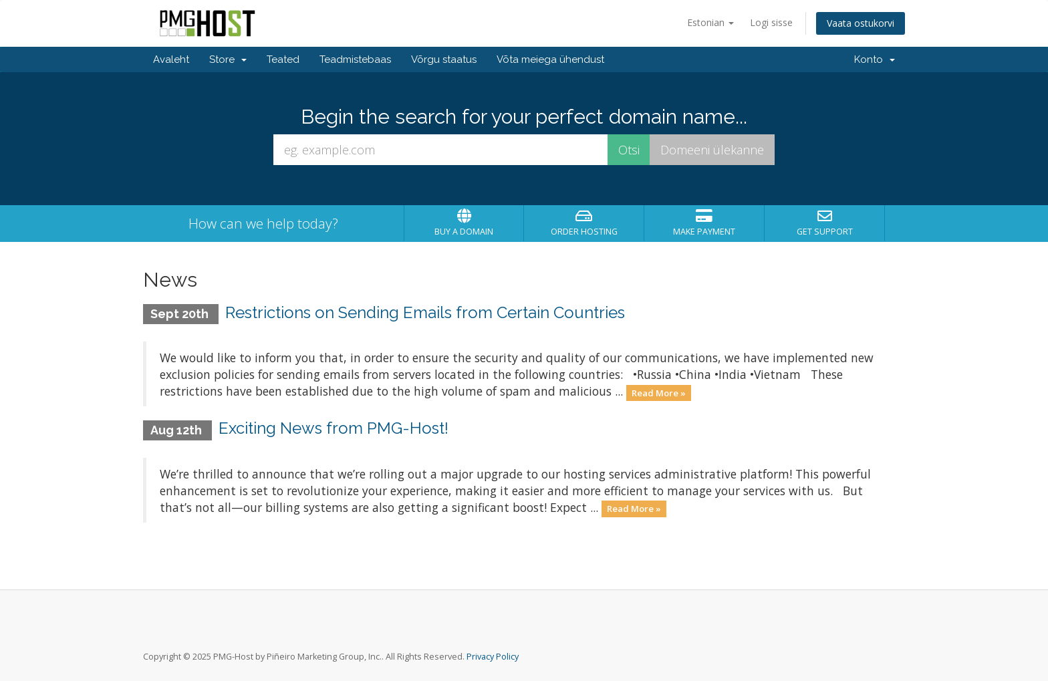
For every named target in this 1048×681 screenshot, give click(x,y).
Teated (283, 59)
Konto (874, 59)
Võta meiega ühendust (550, 59)
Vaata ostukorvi (860, 23)
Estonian (710, 22)
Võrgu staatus (444, 59)
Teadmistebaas (355, 59)
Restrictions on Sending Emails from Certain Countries (425, 312)
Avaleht (171, 59)
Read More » (659, 392)
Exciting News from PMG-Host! (333, 428)
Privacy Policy (493, 656)
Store (228, 59)
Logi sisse (771, 22)
